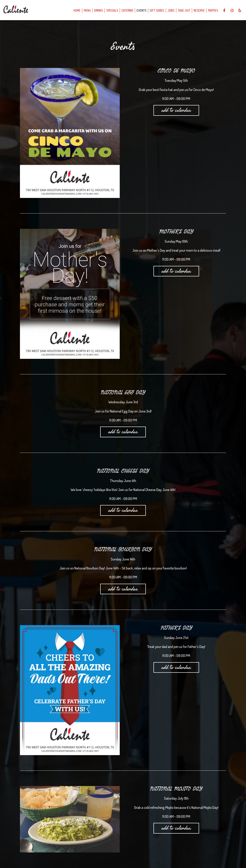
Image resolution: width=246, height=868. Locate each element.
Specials (111, 11)
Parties (212, 11)
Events (140, 11)
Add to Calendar (176, 110)
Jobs (169, 11)
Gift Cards (155, 11)
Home (75, 11)
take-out (182, 11)
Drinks (97, 11)
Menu (85, 11)
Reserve (197, 11)
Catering (126, 11)
